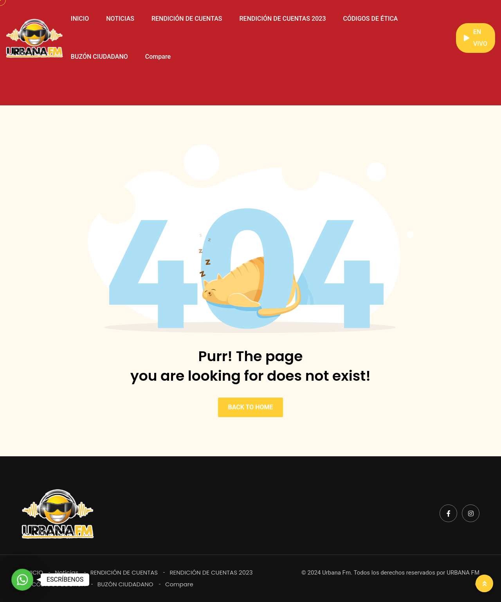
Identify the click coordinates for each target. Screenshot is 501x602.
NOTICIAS (120, 18)
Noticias (66, 572)
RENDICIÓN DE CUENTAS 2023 (283, 18)
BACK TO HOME (250, 407)
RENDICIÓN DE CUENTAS (186, 18)
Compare (158, 56)
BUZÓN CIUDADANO (99, 56)
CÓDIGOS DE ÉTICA (370, 18)
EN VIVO (475, 37)
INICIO (80, 18)
